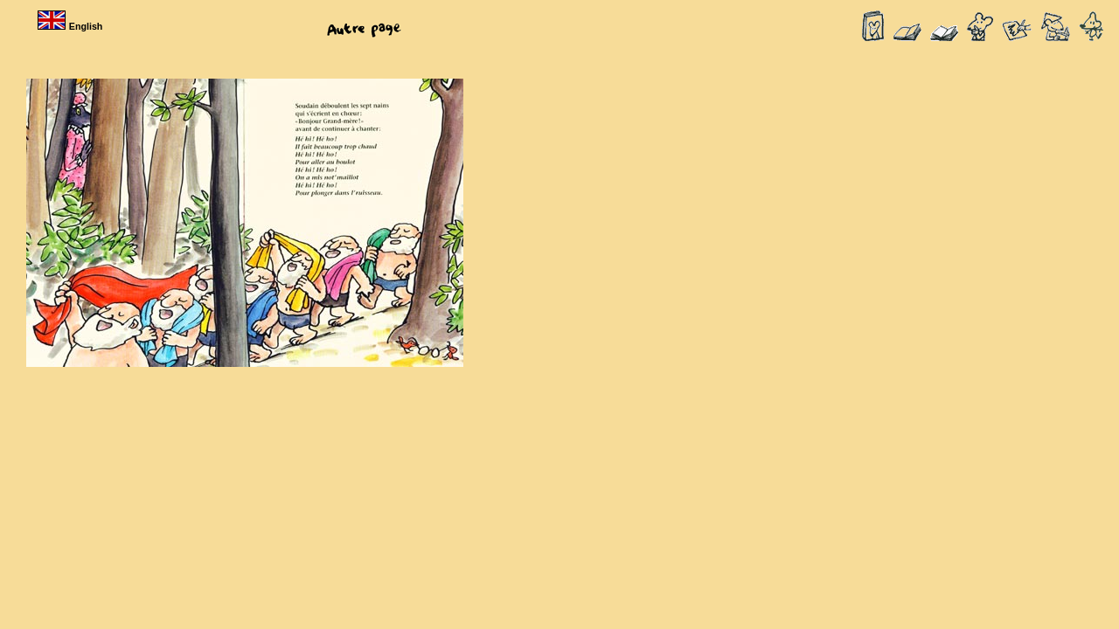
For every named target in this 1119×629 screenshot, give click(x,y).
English (72, 26)
